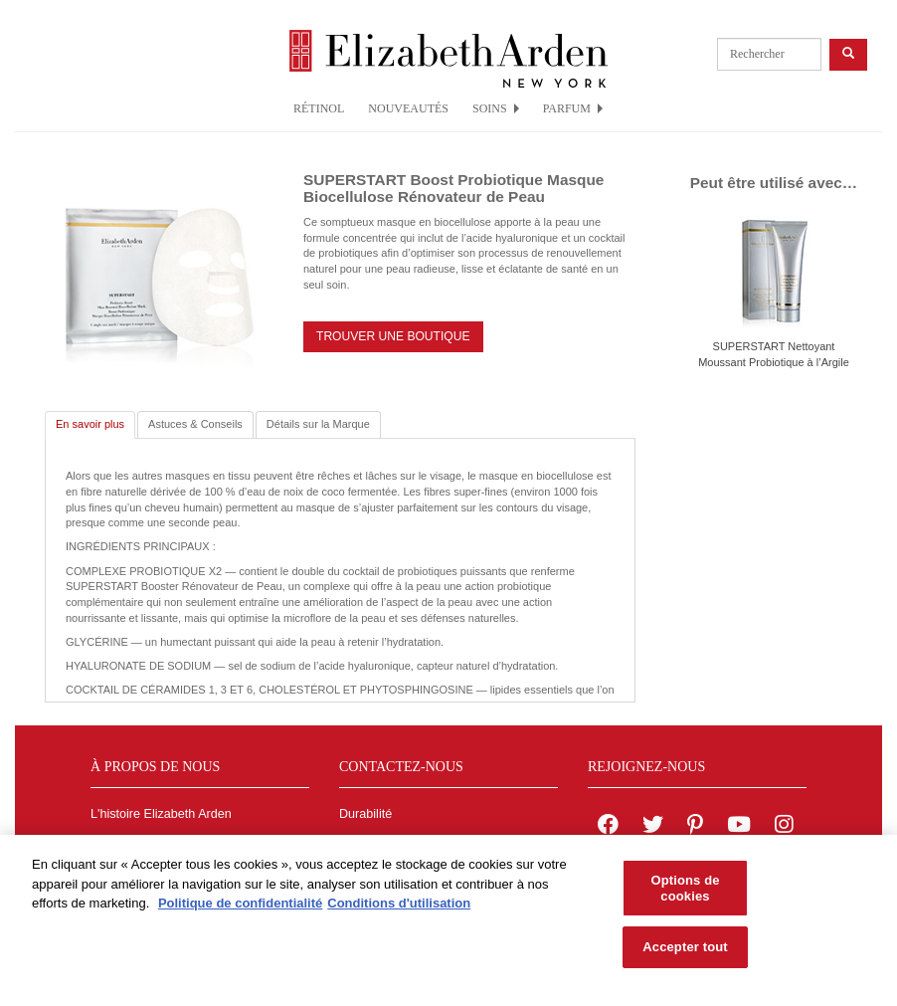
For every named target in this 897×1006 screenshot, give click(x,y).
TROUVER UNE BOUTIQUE (393, 336)
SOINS (495, 108)
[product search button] (848, 54)
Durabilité (365, 814)
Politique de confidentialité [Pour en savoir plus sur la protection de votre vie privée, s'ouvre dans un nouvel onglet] (240, 908)
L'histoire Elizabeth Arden (161, 814)
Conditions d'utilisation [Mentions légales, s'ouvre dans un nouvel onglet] (398, 908)
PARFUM (573, 108)
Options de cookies (684, 893)
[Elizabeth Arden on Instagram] (784, 827)
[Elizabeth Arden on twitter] (652, 827)
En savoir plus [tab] (90, 424)
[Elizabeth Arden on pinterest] (695, 827)
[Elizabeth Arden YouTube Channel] (739, 827)
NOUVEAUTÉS (408, 108)
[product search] (769, 54)
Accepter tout (684, 952)
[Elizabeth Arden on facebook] (608, 827)
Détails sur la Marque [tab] (318, 424)
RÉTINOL (318, 108)
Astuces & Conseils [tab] (195, 424)
